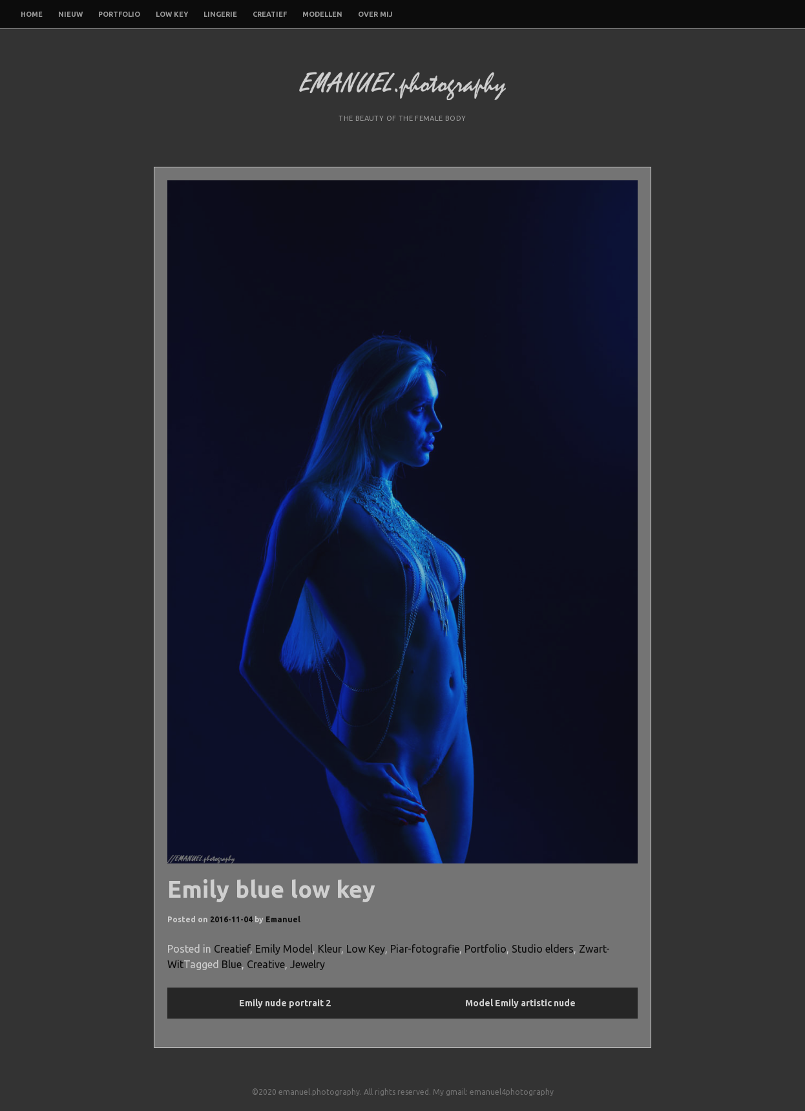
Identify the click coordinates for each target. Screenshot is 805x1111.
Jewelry (307, 964)
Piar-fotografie (424, 949)
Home (32, 14)
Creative (266, 964)
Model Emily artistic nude (520, 1003)
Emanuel (283, 919)
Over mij (375, 14)
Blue (232, 964)
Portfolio (119, 14)
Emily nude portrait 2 (285, 1003)
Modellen (322, 14)
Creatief (270, 14)
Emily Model (284, 949)
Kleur (329, 949)
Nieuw (70, 14)
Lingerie (220, 14)
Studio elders (543, 949)
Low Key (172, 14)
